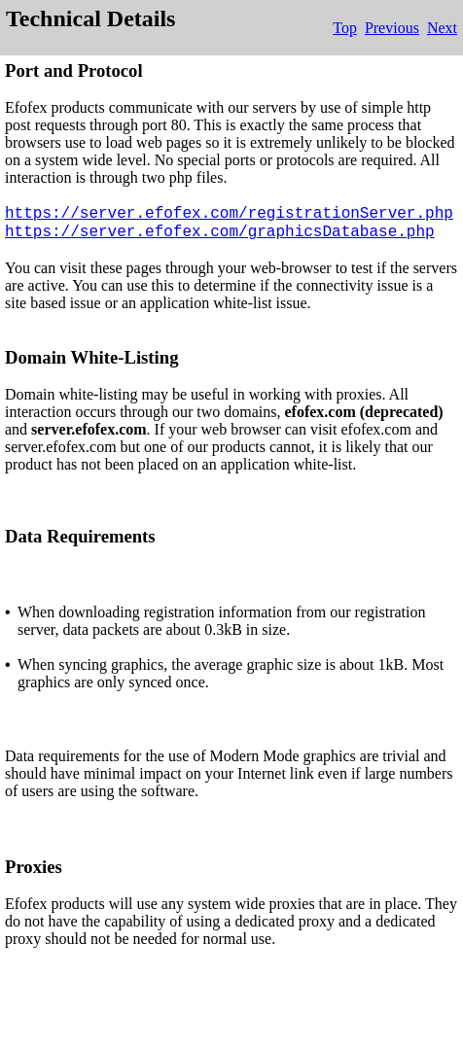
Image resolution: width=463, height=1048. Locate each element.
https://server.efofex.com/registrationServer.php (229, 214)
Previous (392, 27)
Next (442, 27)
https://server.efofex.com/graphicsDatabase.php (220, 232)
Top (345, 27)
